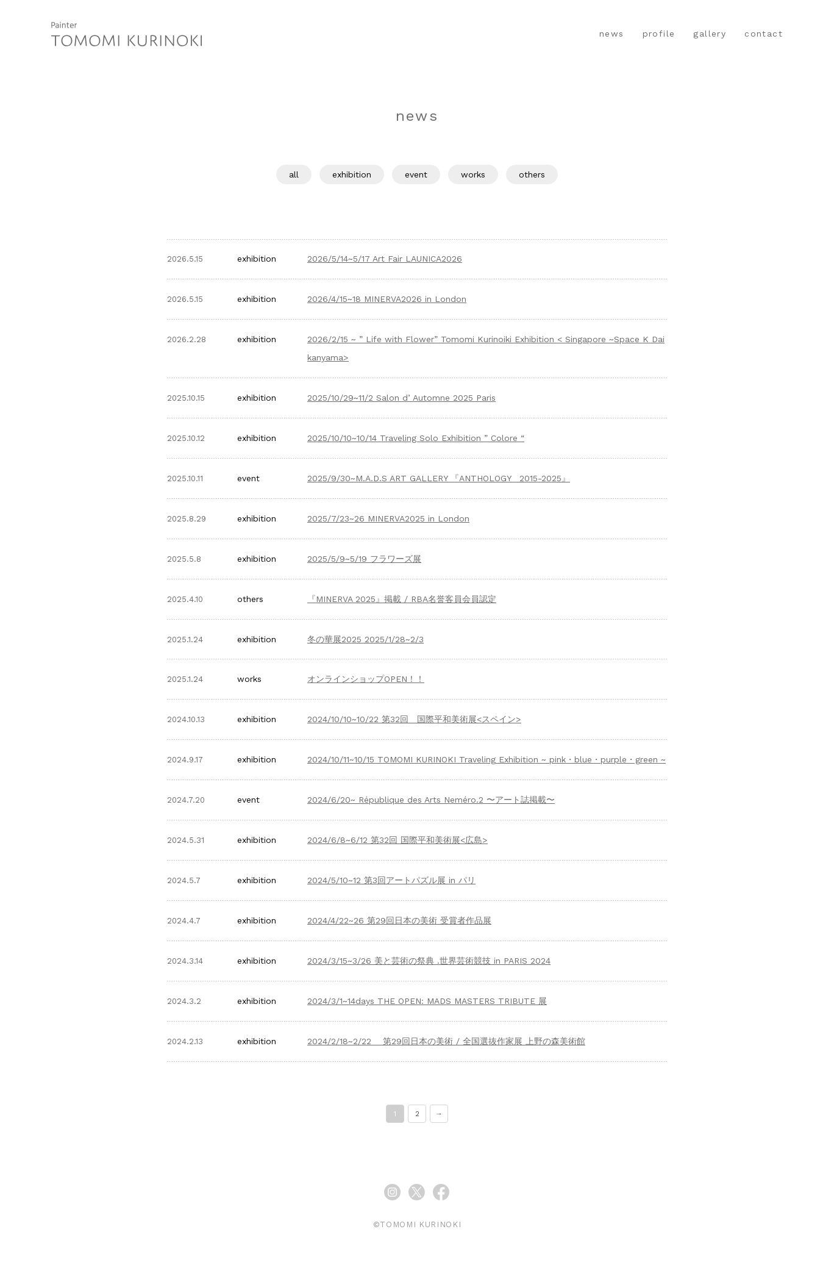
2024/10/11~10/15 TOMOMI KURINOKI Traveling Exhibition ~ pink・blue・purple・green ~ (486, 759)
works (473, 174)
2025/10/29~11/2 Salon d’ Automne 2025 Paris (401, 398)
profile (659, 33)
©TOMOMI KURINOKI (417, 1224)
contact (763, 33)
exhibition (351, 174)
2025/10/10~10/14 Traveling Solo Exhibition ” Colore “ (415, 438)
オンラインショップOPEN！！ (365, 679)
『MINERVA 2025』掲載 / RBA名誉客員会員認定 (401, 599)
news (611, 33)
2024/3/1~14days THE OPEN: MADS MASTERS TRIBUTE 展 (427, 1001)
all (294, 174)
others (532, 174)
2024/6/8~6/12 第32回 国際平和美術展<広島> (397, 840)
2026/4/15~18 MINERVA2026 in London (386, 299)
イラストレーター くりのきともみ (126, 34)
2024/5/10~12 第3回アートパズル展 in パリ (391, 880)
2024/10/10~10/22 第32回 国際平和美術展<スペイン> (414, 719)
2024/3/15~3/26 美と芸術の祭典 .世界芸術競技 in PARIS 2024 (429, 961)
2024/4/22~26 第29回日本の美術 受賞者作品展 (399, 920)
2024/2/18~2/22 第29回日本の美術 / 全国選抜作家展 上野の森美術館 (446, 1041)
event (416, 174)
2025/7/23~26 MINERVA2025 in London (388, 518)
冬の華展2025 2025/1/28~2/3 (365, 639)
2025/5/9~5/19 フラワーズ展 (364, 559)
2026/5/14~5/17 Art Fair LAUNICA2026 (384, 258)
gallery (709, 33)
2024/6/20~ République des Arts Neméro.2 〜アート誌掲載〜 (431, 800)
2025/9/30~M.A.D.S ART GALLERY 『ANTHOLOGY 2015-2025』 (438, 478)
